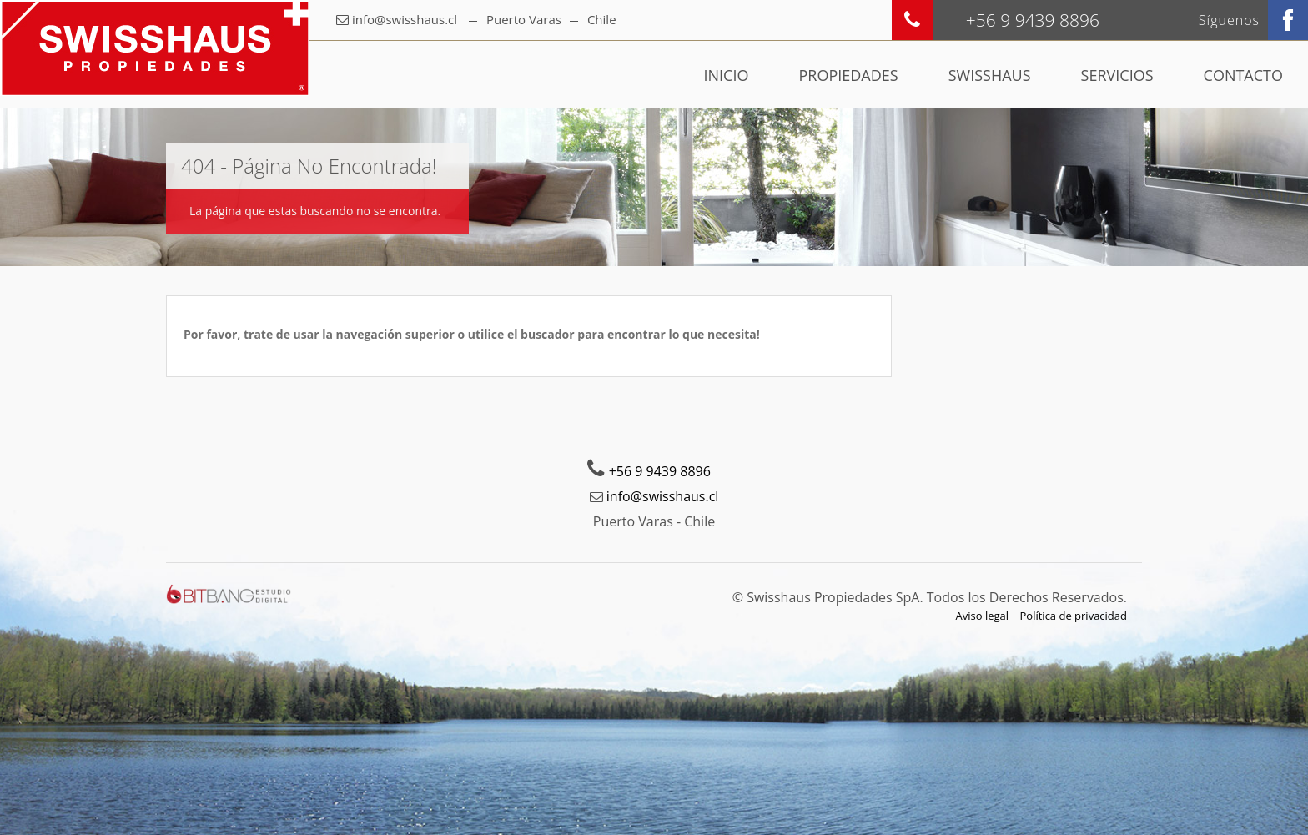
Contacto (1243, 75)
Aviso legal (982, 615)
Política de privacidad (1073, 615)
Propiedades (848, 75)
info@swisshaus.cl (404, 19)
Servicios (1117, 75)
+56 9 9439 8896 (660, 471)
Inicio (726, 75)
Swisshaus (989, 75)
